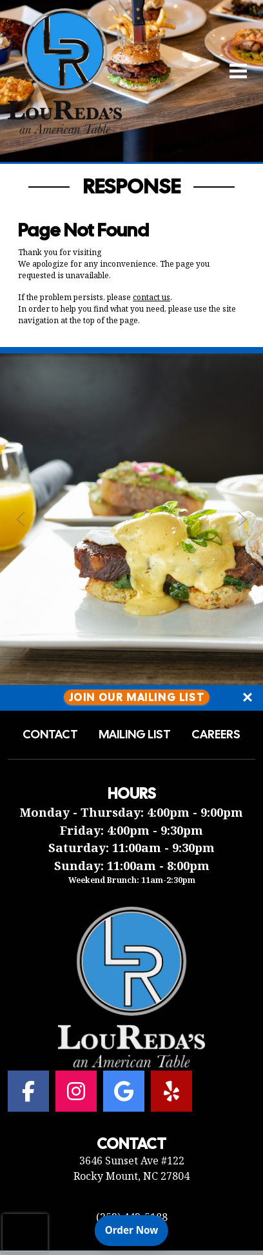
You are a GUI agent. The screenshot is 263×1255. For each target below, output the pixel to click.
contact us (151, 297)
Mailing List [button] (135, 734)
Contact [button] (50, 734)
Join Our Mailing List (137, 697)
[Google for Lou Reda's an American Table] (123, 1091)
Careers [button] (215, 734)
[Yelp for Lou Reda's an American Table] (171, 1091)
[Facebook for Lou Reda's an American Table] (28, 1091)
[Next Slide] (242, 519)
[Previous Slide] (21, 519)
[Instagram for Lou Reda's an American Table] (76, 1091)
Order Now (136, 1229)
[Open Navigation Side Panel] (232, 70)
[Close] (247, 698)
